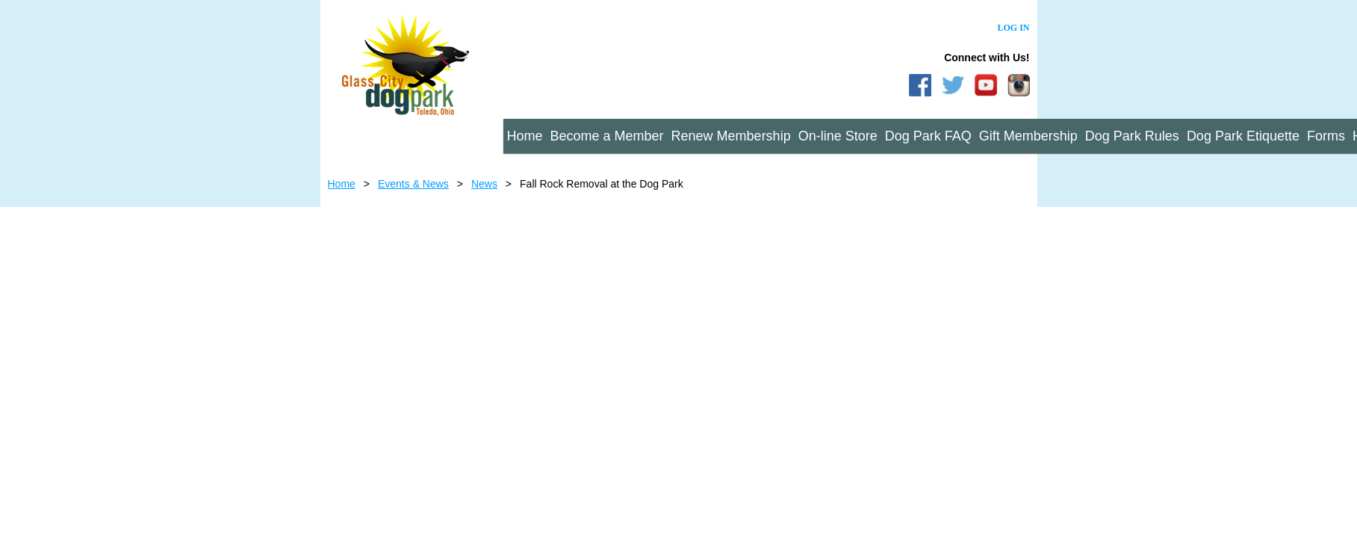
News (484, 184)
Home (341, 184)
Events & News (413, 184)
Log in (1013, 27)
